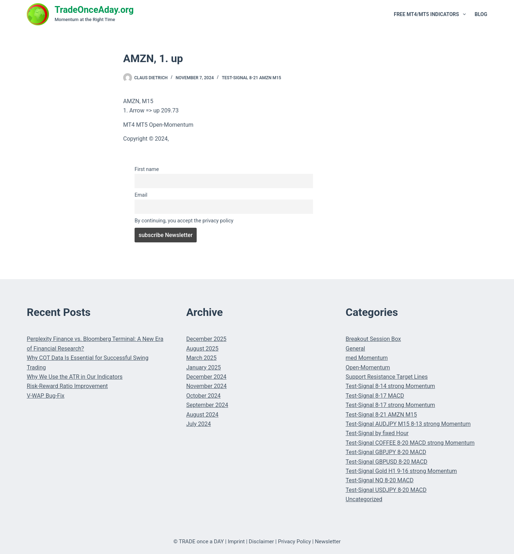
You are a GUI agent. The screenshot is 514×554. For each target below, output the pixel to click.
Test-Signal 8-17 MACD (375, 395)
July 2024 (198, 423)
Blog (481, 14)
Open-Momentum (368, 367)
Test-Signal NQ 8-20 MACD (379, 480)
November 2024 (206, 386)
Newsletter (328, 541)
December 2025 (206, 339)
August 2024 (202, 414)
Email (141, 195)
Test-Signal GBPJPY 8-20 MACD (386, 452)
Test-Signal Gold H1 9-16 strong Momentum (401, 471)
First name (147, 169)
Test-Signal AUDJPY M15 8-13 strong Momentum (408, 423)
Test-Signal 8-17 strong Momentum (390, 405)
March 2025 (201, 357)
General (355, 348)
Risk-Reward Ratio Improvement (67, 386)
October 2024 (203, 395)
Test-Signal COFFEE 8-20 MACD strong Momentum (410, 442)
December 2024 (206, 376)
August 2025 (202, 348)
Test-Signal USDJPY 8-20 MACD (386, 490)
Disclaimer (261, 541)
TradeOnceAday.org (94, 10)
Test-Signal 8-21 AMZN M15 (251, 77)
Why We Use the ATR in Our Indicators (74, 376)
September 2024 (207, 405)
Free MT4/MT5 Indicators (431, 14)
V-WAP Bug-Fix (46, 395)
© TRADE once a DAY (198, 541)
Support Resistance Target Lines (387, 376)
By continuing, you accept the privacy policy (184, 221)
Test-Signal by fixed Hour (377, 433)
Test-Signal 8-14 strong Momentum (390, 386)
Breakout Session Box (373, 339)
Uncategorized (364, 499)
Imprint (236, 541)
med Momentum (367, 357)
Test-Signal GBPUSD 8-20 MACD (386, 461)
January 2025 (203, 367)
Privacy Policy (294, 541)
